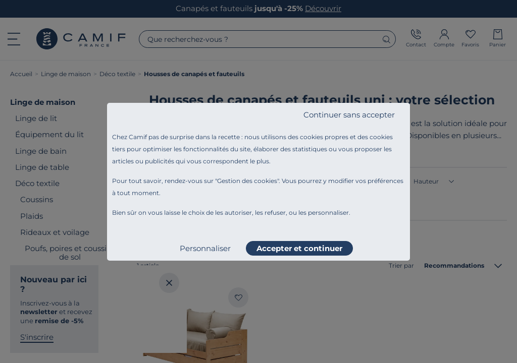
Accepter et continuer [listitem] (299, 248)
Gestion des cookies (247, 181)
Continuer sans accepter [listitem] (349, 114)
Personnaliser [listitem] (205, 248)
